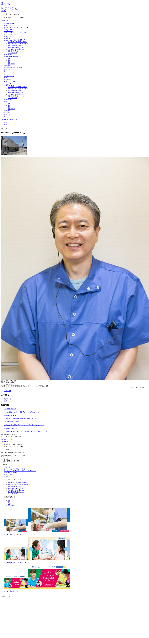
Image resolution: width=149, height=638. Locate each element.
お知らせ (7, 401)
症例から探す (8, 399)
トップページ (8, 467)
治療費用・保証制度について (17, 49)
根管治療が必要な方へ (15, 45)
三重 (9, 62)
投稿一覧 (7, 124)
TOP (5, 74)
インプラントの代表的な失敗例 (17, 42)
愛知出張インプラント (8, 439)
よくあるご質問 (12, 53)
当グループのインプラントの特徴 (14, 469)
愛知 (9, 58)
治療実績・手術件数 (10, 472)
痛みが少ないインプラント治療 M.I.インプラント (20, 471)
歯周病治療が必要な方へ (15, 47)
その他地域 (11, 64)
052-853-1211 (5, 20)
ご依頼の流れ (13, 119)
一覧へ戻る (7, 391)
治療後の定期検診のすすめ (16, 51)
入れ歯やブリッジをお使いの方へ (18, 43)
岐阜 (9, 60)
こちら (146, 387)
